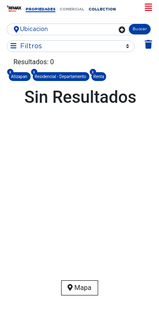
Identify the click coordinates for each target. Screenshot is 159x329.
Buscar (140, 29)
